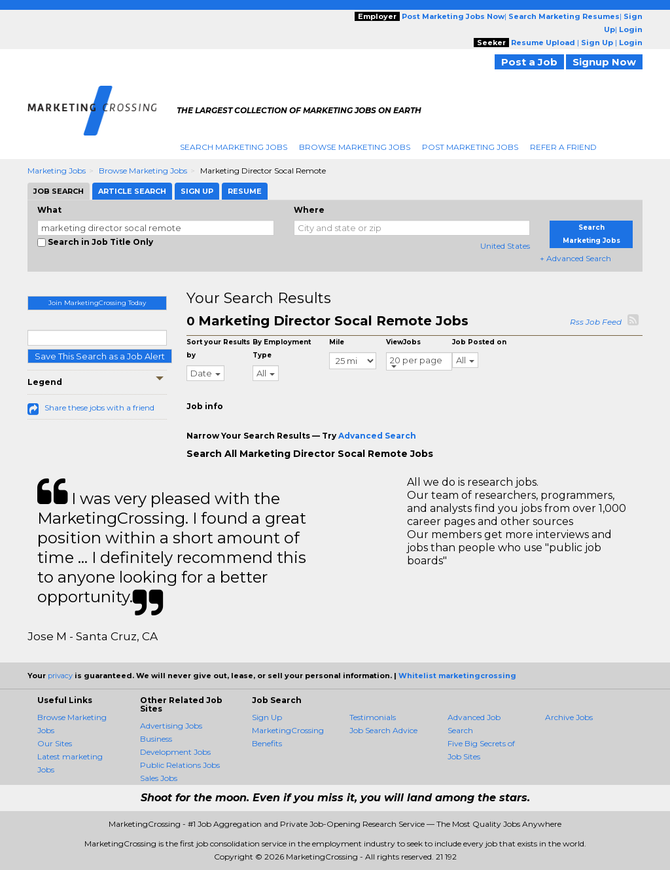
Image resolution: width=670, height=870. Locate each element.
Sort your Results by (218, 348)
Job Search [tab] (58, 191)
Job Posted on (479, 342)
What (49, 210)
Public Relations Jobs (180, 765)
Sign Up (267, 717)
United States (505, 246)
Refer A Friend (563, 147)
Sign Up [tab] (197, 191)
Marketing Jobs (56, 170)
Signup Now (604, 62)
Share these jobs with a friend (99, 407)
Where (309, 210)
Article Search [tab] (132, 191)
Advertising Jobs (171, 726)
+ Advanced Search (575, 258)
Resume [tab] (245, 191)
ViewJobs (403, 342)
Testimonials (372, 717)
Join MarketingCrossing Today (97, 303)
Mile (336, 342)
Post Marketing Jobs (470, 147)
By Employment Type (282, 348)
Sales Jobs (158, 778)
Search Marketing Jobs (233, 147)
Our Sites (54, 743)
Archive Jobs (569, 717)
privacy (60, 675)
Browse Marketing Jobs (354, 147)
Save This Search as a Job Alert (100, 356)
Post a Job (529, 62)
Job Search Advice (383, 730)
